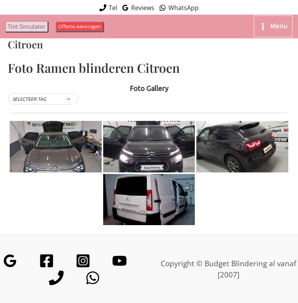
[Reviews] (138, 6)
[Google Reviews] (10, 256)
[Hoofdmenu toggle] (270, 22)
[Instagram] (83, 256)
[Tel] (108, 6)
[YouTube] (119, 256)
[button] (29, 22)
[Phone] (56, 273)
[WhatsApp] (179, 6)
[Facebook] (46, 256)
